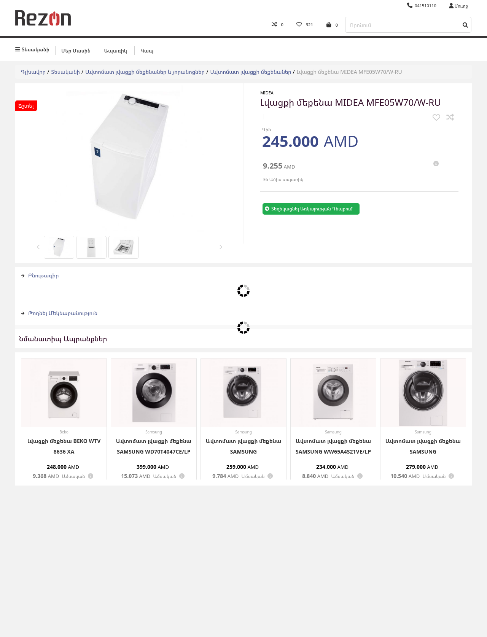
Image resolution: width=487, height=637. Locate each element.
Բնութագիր (40, 273)
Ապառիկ (115, 48)
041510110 (421, 5)
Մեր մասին (76, 48)
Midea (267, 91)
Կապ (146, 48)
